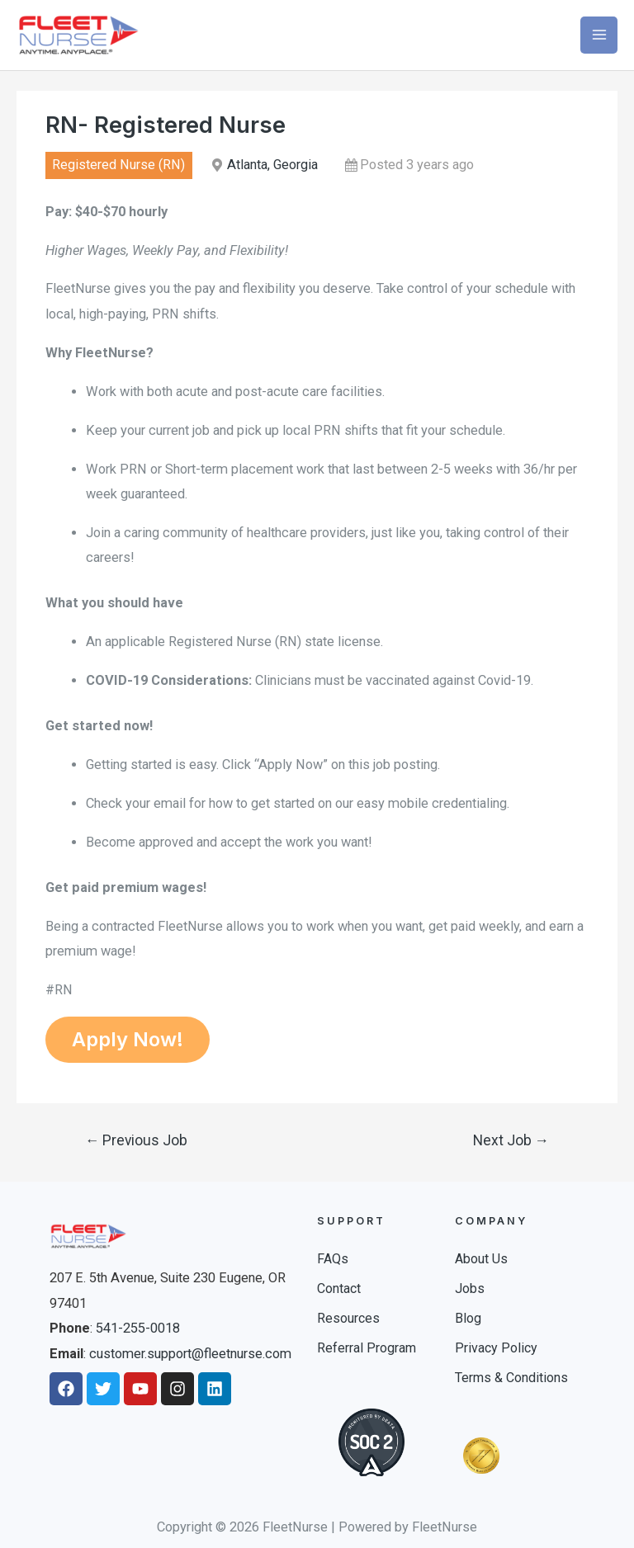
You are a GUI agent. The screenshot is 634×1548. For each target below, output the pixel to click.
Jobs (470, 1288)
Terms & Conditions (511, 1377)
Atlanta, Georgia (272, 164)
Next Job (511, 1140)
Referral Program (366, 1348)
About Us (481, 1259)
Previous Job (136, 1140)
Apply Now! (127, 1039)
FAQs (332, 1259)
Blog (468, 1318)
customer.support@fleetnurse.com (190, 1354)
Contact (339, 1288)
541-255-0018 (138, 1328)
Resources (348, 1318)
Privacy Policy (496, 1348)
